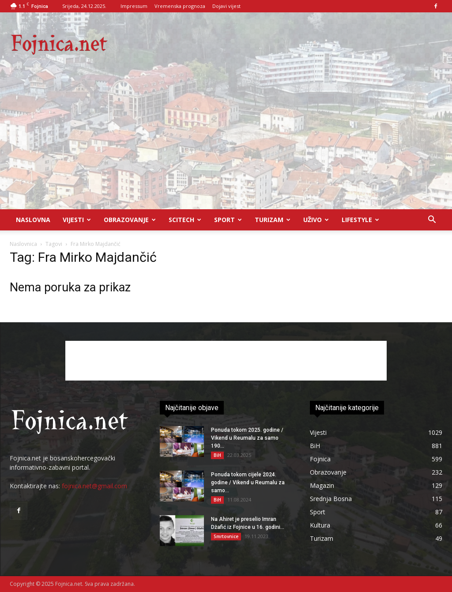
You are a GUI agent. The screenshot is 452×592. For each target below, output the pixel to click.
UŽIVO (316, 219)
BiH (217, 455)
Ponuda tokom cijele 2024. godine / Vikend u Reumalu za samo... (248, 482)
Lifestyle (360, 219)
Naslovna (33, 219)
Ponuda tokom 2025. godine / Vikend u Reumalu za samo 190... (247, 438)
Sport (228, 219)
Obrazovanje (130, 219)
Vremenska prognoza (179, 6)
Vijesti (77, 219)
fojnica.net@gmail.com (94, 486)
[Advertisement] (226, 143)
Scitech (185, 219)
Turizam (272, 219)
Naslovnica (23, 244)
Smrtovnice (226, 536)
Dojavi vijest (226, 6)
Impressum (134, 6)
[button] (431, 220)
